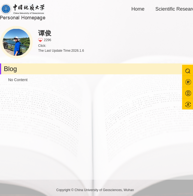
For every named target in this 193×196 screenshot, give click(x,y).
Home (137, 9)
